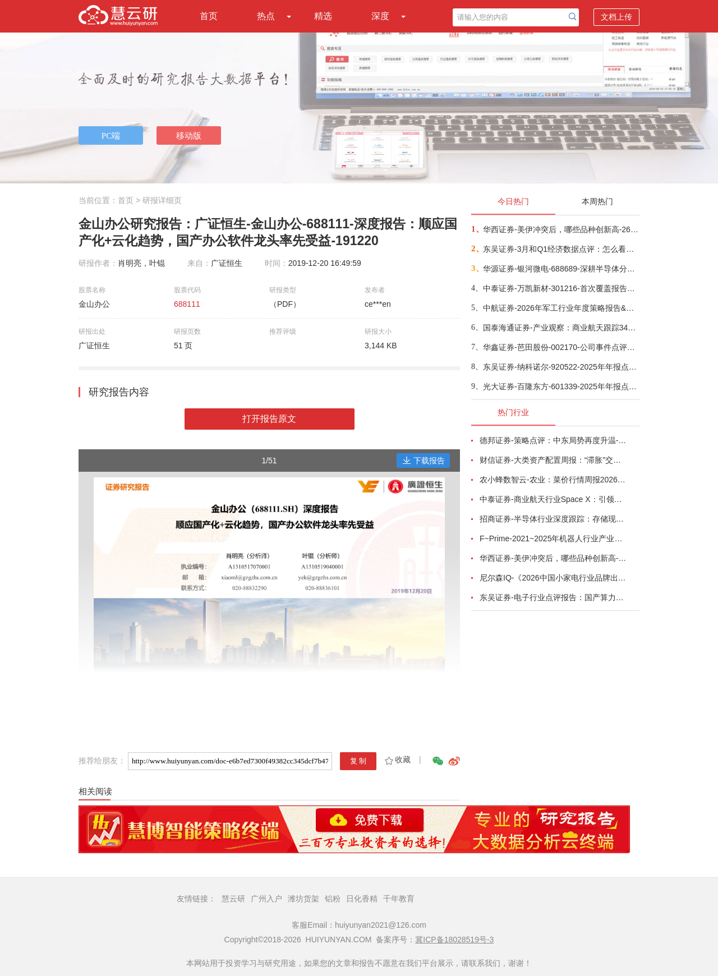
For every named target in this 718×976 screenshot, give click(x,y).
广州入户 (266, 898)
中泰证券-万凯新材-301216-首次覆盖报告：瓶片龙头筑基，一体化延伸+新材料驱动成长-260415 (560, 288)
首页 (209, 16)
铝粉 (332, 898)
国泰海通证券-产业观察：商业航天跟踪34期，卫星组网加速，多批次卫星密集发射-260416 (560, 327)
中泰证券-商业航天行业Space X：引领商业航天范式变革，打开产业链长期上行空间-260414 (553, 499)
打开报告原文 (269, 418)
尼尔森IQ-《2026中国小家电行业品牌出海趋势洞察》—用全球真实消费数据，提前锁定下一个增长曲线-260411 (553, 577)
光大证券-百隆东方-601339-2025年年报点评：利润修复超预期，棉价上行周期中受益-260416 (560, 386)
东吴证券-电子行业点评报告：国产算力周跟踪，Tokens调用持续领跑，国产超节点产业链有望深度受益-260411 (553, 597)
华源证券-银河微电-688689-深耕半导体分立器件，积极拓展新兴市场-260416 (560, 268)
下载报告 (423, 460)
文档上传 (616, 16)
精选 (323, 16)
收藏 (397, 759)
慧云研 (233, 898)
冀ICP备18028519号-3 (454, 939)
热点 (266, 16)
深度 (380, 16)
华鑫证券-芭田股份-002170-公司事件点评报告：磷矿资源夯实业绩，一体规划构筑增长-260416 (560, 347)
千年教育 (399, 898)
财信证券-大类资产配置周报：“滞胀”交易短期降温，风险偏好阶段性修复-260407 (553, 459)
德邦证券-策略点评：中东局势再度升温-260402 (553, 440)
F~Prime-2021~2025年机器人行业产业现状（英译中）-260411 (553, 538)
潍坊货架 (303, 898)
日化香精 (362, 898)
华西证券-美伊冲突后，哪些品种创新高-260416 (560, 229)
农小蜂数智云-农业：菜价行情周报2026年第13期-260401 (553, 479)
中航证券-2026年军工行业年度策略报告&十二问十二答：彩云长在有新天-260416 (560, 307)
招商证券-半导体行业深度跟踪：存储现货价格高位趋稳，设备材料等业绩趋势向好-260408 (553, 518)
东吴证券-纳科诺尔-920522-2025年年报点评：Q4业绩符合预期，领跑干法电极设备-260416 (560, 366)
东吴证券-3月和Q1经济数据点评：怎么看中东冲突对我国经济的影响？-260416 (560, 249)
